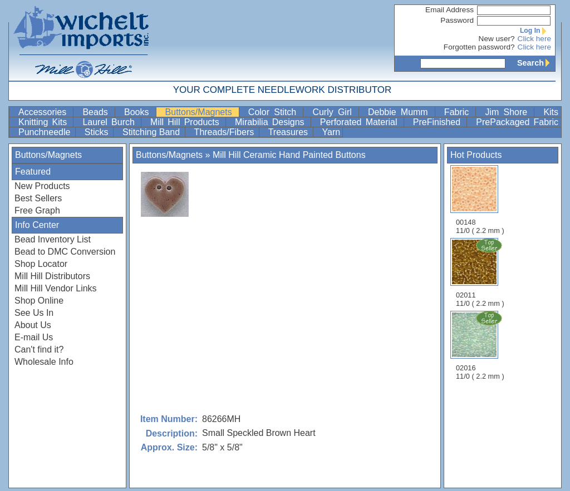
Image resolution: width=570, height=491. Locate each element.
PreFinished (439, 122)
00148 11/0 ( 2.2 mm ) (480, 200)
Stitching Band (152, 132)
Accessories (44, 112)
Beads (97, 112)
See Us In (33, 313)
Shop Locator (40, 264)
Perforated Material (360, 122)
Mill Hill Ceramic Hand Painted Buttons (289, 155)
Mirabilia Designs (271, 122)
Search (536, 62)
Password (457, 20)
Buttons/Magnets (201, 112)
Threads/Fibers (225, 132)
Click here (534, 38)
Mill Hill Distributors (52, 276)
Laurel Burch (110, 122)
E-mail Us (33, 337)
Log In (535, 30)
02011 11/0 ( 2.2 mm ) (481, 272)
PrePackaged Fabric (517, 122)
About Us (32, 325)
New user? (497, 38)
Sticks (98, 132)
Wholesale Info (43, 361)
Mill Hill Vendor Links (55, 288)
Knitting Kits (44, 122)
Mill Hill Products (186, 122)
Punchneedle (45, 132)
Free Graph (37, 210)
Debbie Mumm (400, 112)
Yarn (331, 132)
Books (139, 112)
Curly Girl (334, 112)
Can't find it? (38, 349)
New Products (42, 186)
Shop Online (38, 300)
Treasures (289, 132)
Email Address (449, 10)
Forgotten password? (479, 47)
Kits (550, 112)
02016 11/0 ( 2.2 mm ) (481, 345)
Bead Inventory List (52, 239)
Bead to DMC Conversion (64, 251)
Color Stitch (274, 112)
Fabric (459, 112)
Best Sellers (38, 198)
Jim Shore (508, 112)
